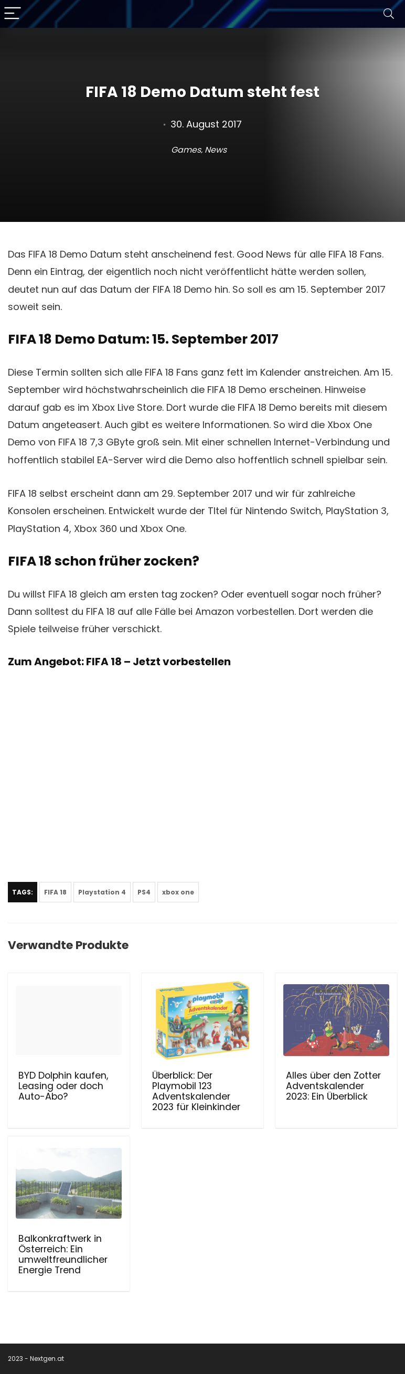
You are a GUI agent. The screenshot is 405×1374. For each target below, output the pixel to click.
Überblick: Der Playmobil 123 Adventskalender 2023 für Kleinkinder (196, 1091)
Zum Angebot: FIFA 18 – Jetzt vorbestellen (119, 661)
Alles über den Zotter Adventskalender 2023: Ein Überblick (333, 1086)
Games (186, 150)
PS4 (144, 892)
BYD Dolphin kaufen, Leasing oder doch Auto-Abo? (63, 1086)
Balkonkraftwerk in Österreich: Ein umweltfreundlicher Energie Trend (63, 1254)
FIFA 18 (55, 892)
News (216, 150)
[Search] (388, 14)
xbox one (178, 892)
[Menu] (12, 14)
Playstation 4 (102, 892)
